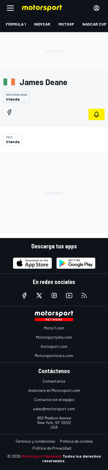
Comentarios (54, 381)
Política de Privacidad (52, 448)
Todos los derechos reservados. (71, 458)
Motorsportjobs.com (54, 337)
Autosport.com (54, 346)
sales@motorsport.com (54, 408)
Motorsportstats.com (54, 355)
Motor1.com (54, 327)
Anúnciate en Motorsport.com (54, 390)
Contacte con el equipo (54, 399)
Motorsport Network (42, 456)
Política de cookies (76, 441)
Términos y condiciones (35, 441)
